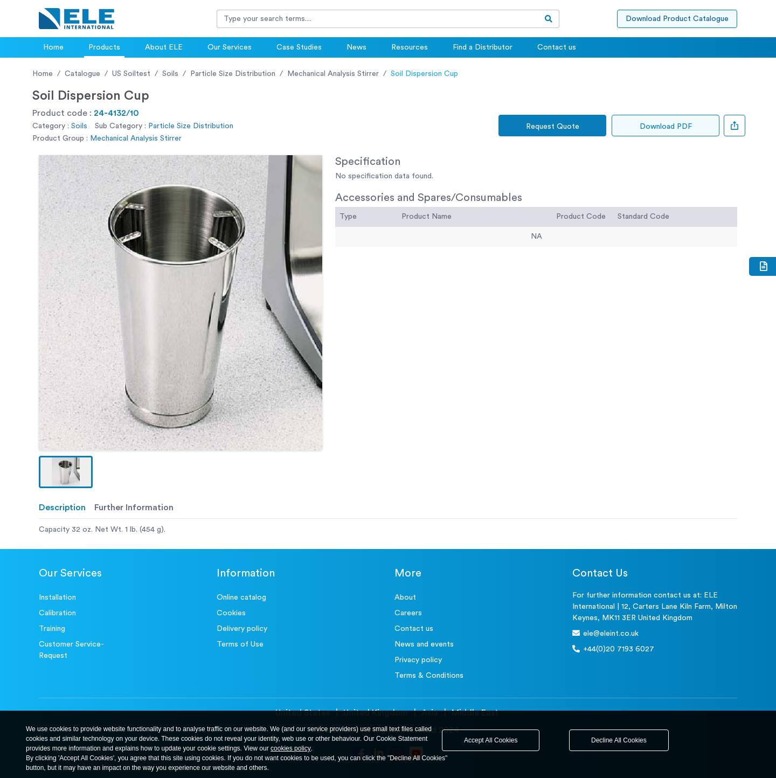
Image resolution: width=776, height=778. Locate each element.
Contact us (556, 47)
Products (104, 47)
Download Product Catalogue (677, 19)
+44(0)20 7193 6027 (613, 649)
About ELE (164, 47)
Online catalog (241, 597)
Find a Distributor (482, 47)
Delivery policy (242, 629)
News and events (424, 644)
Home (53, 47)
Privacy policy (418, 660)
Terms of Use (240, 644)
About (405, 597)
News (356, 47)
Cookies (231, 613)
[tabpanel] (388, 530)
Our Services (229, 47)
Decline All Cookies (619, 740)
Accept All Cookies (490, 740)
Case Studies (299, 47)
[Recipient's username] (378, 19)
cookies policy (291, 748)
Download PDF (666, 126)
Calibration (57, 613)
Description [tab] (62, 507)
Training (52, 629)
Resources (409, 47)
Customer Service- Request (71, 650)
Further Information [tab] (134, 507)
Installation (57, 597)
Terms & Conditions (428, 675)
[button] (66, 472)
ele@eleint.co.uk (605, 633)
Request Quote (552, 126)
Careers (408, 613)
